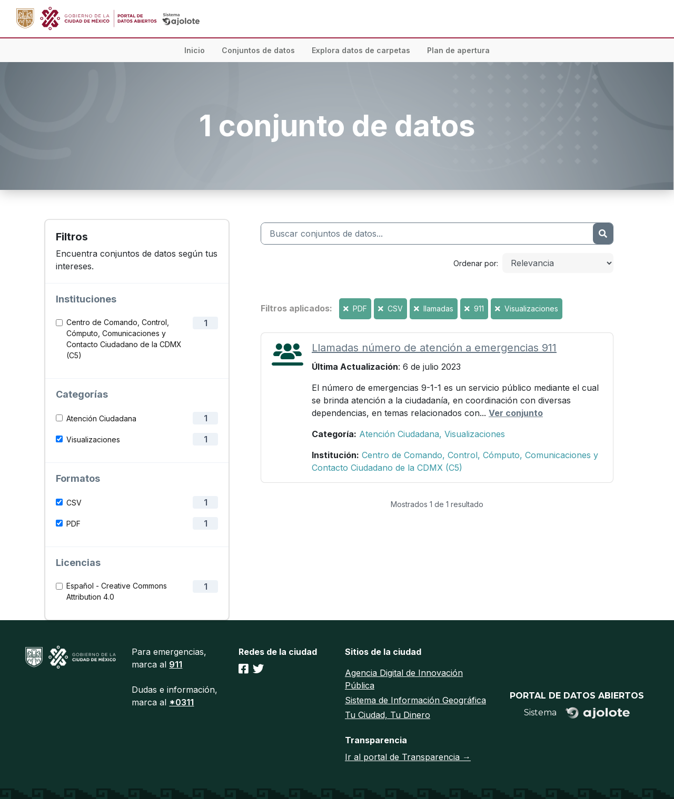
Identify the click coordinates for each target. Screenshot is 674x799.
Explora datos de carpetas (361, 50)
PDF (73, 523)
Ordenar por (475, 263)
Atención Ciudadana (101, 418)
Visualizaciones (93, 439)
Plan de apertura (458, 50)
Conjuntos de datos (258, 50)
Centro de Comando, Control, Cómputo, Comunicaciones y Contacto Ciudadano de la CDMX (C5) (124, 339)
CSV (74, 502)
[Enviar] (603, 233)
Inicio (194, 50)
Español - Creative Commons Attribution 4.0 (116, 591)
